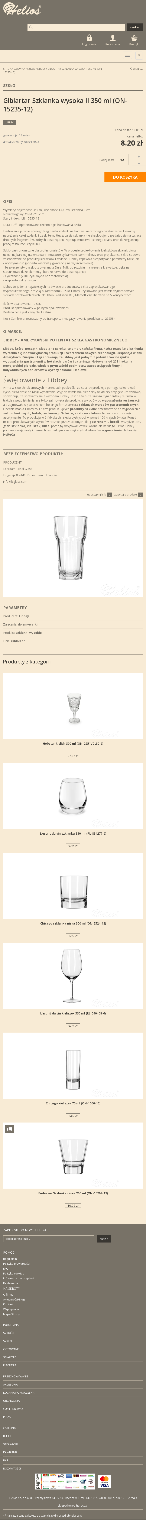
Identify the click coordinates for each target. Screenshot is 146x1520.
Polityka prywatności (16, 1264)
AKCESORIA (10, 1384)
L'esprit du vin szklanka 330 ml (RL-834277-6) (73, 833)
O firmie (8, 1294)
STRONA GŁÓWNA (14, 69)
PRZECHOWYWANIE (15, 1376)
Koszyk (134, 40)
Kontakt (8, 1304)
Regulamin (10, 1259)
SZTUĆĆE (9, 1333)
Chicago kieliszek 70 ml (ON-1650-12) (73, 1103)
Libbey (41, 69)
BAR (5, 1460)
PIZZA (7, 1417)
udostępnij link (99, 494)
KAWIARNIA (10, 1452)
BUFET (7, 1436)
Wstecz (136, 69)
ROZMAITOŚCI (12, 1468)
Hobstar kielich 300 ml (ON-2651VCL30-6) (73, 743)
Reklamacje (10, 1283)
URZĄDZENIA (11, 1401)
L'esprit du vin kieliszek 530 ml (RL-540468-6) (73, 1013)
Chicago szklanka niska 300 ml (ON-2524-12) (73, 923)
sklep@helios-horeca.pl (73, 1505)
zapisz (104, 1239)
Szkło (31, 69)
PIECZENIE (9, 1365)
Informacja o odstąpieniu (19, 1278)
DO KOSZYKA (125, 177)
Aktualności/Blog (14, 1299)
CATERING (9, 1428)
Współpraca (11, 1309)
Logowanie (89, 40)
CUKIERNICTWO (13, 1409)
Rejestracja (113, 40)
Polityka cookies (13, 1273)
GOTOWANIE (11, 1349)
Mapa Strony (11, 1314)
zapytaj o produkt (128, 494)
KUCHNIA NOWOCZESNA (18, 1392)
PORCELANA (11, 1325)
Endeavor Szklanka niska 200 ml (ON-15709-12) (73, 1193)
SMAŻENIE (9, 1357)
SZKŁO (7, 1341)
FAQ (5, 1268)
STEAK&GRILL (11, 1444)
